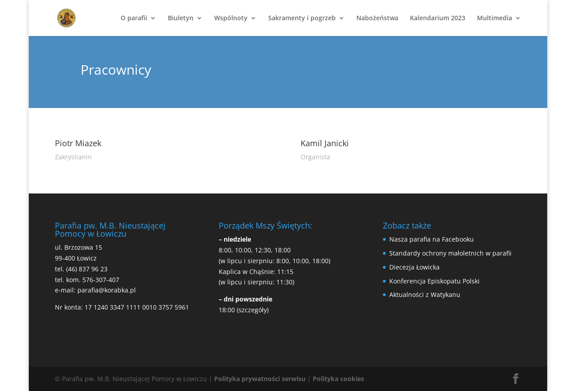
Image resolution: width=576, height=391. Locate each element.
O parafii (134, 18)
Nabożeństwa (377, 18)
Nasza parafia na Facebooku (431, 239)
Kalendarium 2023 (437, 18)
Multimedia (494, 18)
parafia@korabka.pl (106, 290)
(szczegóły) (253, 310)
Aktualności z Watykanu (424, 294)
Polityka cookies (338, 378)
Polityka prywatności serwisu (260, 378)
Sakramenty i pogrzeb (302, 18)
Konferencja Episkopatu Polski (434, 281)
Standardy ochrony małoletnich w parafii (450, 253)
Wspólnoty (231, 18)
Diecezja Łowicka (414, 267)
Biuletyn (181, 18)
